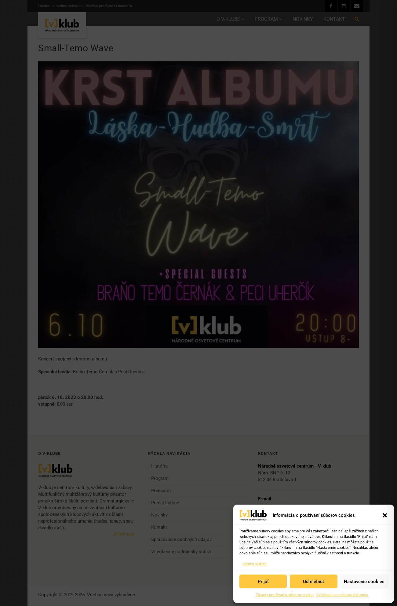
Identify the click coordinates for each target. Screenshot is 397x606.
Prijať (263, 581)
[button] (385, 515)
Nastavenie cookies (364, 581)
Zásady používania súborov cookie (284, 595)
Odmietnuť (313, 581)
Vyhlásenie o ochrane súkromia (342, 595)
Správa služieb (254, 564)
